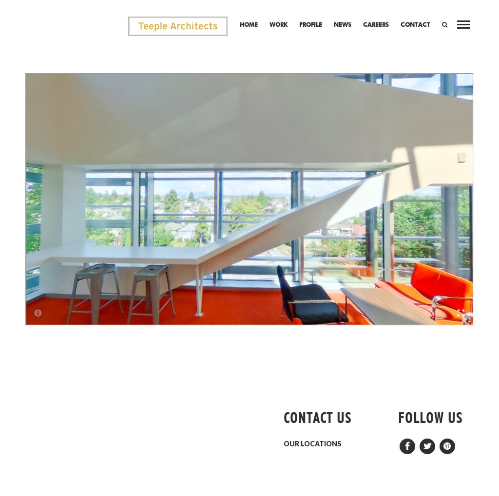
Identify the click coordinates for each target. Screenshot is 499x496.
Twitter (427, 444)
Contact (415, 24)
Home (249, 24)
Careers (376, 24)
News (342, 24)
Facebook (407, 444)
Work (278, 24)
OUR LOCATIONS (313, 444)
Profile (310, 24)
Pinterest (447, 444)
